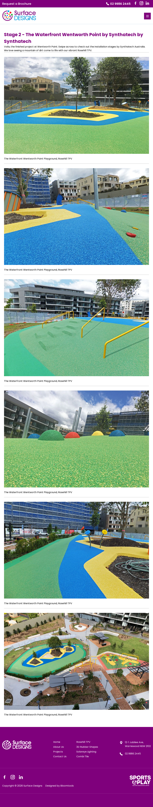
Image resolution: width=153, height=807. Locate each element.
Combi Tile (82, 756)
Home (56, 742)
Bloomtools (67, 785)
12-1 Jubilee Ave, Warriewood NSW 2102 (135, 744)
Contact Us (59, 756)
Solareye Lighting (86, 751)
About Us (58, 747)
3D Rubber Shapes (87, 747)
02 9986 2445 (118, 3)
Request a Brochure (16, 3)
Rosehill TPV (83, 742)
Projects (58, 751)
